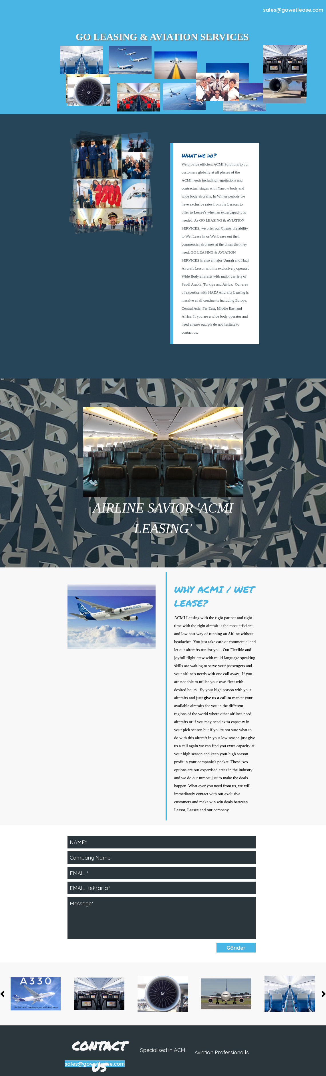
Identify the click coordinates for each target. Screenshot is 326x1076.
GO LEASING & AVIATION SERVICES (162, 36)
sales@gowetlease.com (293, 9)
